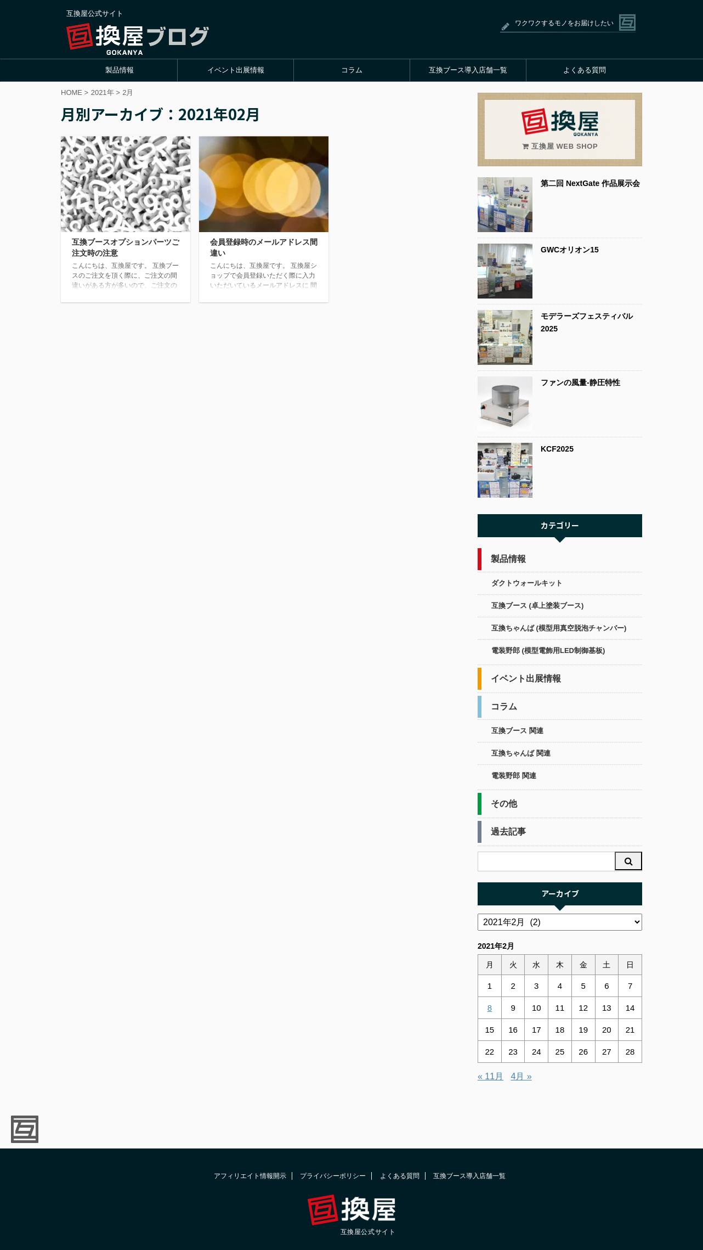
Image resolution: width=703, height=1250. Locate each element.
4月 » (521, 1076)
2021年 (102, 92)
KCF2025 (557, 448)
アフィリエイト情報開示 (250, 1176)
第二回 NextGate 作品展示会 (590, 183)
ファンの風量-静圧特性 (580, 382)
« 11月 (490, 1076)
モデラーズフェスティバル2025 (587, 322)
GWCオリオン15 (570, 249)
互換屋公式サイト (368, 1232)
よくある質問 (584, 70)
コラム (351, 70)
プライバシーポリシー (333, 1176)
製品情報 (119, 70)
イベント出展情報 (235, 70)
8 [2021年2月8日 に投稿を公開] (489, 1007)
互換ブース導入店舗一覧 (468, 70)
